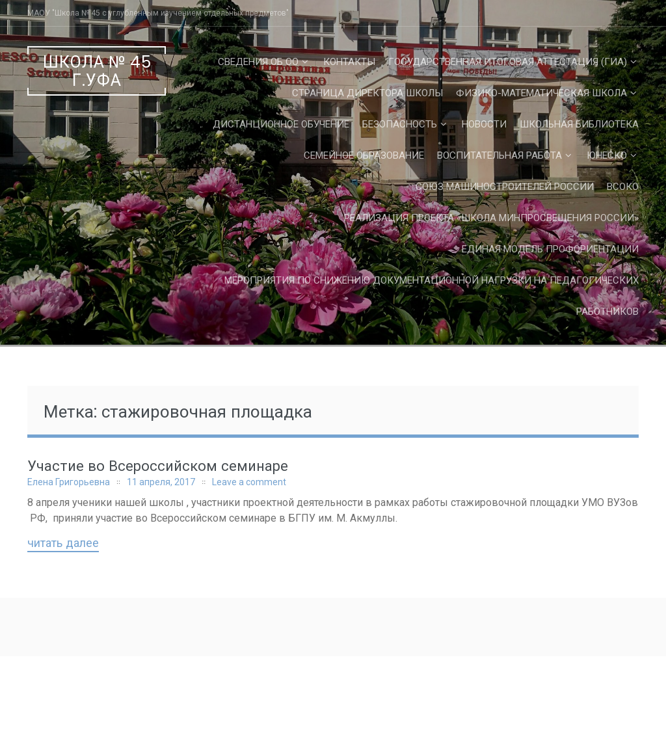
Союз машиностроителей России (505, 187)
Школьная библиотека (579, 124)
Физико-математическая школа (541, 93)
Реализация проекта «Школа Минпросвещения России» (491, 218)
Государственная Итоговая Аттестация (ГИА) (507, 62)
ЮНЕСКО (607, 155)
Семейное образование (364, 155)
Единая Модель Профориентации (550, 249)
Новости (484, 124)
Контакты (349, 62)
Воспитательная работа (499, 155)
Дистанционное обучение (281, 124)
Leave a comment (249, 482)
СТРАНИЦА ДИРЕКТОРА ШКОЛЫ (367, 93)
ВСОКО (623, 187)
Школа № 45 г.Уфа (97, 71)
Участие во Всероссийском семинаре (157, 466)
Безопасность (399, 124)
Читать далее (63, 544)
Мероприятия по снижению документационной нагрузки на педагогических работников (431, 295)
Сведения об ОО (258, 62)
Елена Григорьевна (68, 482)
